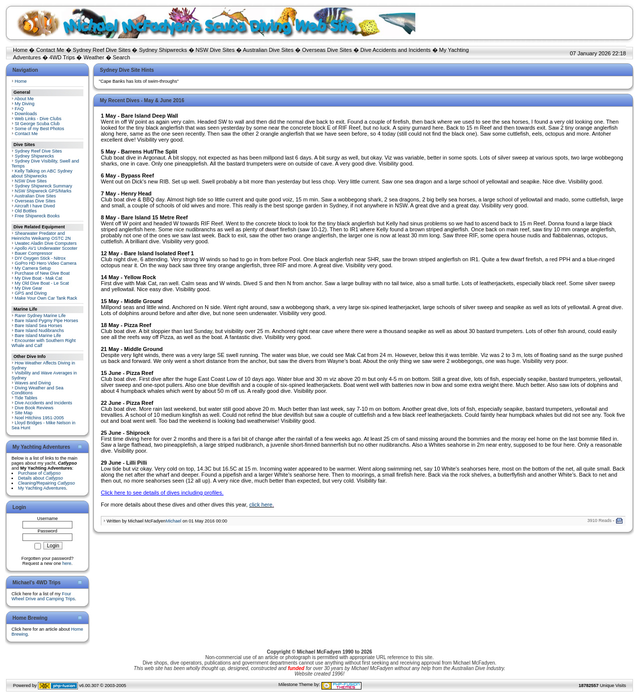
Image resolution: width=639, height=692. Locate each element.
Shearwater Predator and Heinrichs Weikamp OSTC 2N (41, 236)
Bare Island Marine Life (38, 335)
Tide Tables (25, 397)
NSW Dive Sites (215, 50)
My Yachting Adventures (42, 488)
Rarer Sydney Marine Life (40, 315)
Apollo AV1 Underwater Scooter (45, 248)
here (66, 563)
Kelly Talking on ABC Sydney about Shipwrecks (41, 173)
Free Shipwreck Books (37, 215)
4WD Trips (62, 57)
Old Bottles (26, 210)
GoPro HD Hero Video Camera (45, 263)
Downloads (26, 113)
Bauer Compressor (34, 253)
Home (20, 50)
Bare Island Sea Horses (38, 325)
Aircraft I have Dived (34, 205)
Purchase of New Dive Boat (42, 273)
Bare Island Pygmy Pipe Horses (46, 320)
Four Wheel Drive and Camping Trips (43, 596)
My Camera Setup (33, 268)
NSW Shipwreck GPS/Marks (43, 190)
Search (121, 57)
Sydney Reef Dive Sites (102, 50)
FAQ (19, 108)
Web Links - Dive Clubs (38, 118)
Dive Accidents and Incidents (395, 50)
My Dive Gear (28, 288)
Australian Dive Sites (268, 50)
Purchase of (39, 473)
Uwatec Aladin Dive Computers (46, 243)
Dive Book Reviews (34, 407)
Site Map (24, 412)
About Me (24, 98)
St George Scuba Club (37, 123)
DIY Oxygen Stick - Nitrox (40, 258)
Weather (93, 57)
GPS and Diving (31, 293)
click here (260, 505)
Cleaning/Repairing (46, 483)
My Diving (25, 103)
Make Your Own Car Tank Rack (46, 298)
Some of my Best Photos (39, 128)
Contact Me (50, 50)
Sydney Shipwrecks (163, 50)
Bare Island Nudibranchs (39, 330)
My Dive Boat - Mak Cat (38, 278)
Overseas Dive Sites (327, 50)
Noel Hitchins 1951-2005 (39, 417)
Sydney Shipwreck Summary (43, 185)
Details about (40, 478)
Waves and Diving (33, 382)
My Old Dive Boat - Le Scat (42, 283)
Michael (173, 521)
